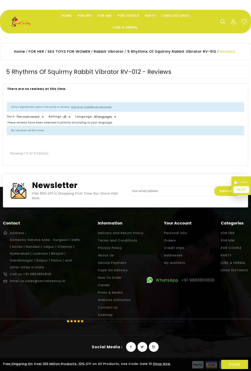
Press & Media (110, 292)
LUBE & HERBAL (233, 263)
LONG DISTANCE (234, 270)
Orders (170, 240)
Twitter (142, 347)
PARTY (226, 255)
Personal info (175, 233)
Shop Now (161, 364)
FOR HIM (228, 240)
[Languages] (105, 117)
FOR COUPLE (231, 248)
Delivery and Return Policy (121, 233)
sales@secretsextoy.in (45, 281)
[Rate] (67, 117)
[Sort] (30, 117)
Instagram (154, 347)
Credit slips (174, 248)
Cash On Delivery (113, 270)
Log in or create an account (91, 107)
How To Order (110, 277)
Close (234, 364)
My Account (233, 21)
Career (104, 285)
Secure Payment (112, 263)
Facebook (131, 347)
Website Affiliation (114, 300)
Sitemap (105, 315)
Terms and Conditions (117, 240)
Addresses (173, 255)
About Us (106, 255)
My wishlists (174, 263)
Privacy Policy (110, 248)
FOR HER (228, 233)
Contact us (108, 307)
